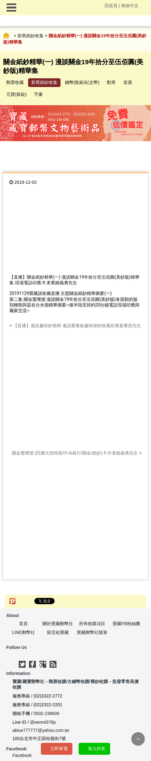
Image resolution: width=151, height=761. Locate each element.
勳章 (111, 82)
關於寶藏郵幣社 (57, 623)
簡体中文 (130, 5)
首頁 (6, 36)
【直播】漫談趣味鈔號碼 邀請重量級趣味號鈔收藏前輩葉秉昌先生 (75, 325)
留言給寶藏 (58, 632)
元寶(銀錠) (16, 94)
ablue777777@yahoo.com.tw (40, 730)
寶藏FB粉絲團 (126, 623)
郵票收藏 (15, 82)
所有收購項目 (92, 623)
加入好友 (96, 748)
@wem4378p (43, 722)
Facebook (22, 755)
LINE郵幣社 (23, 632)
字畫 (38, 94)
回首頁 (111, 5)
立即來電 (59, 748)
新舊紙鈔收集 (30, 35)
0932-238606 (47, 713)
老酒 (127, 82)
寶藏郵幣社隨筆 (92, 632)
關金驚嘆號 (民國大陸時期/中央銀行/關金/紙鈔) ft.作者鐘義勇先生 (77, 452)
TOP (138, 739)
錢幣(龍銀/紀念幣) (82, 82)
